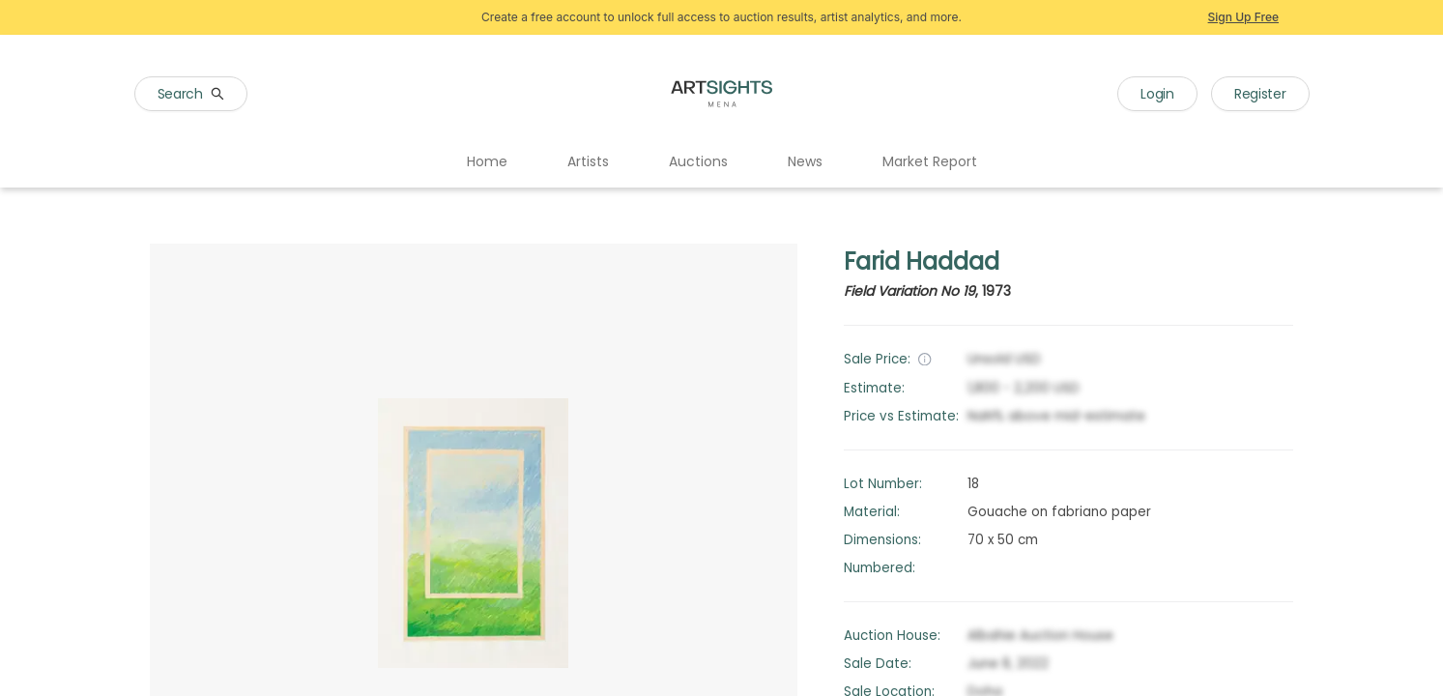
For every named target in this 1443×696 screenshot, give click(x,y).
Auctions (698, 161)
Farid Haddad (921, 261)
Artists (588, 161)
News (805, 161)
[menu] (721, 162)
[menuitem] (487, 162)
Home (487, 161)
